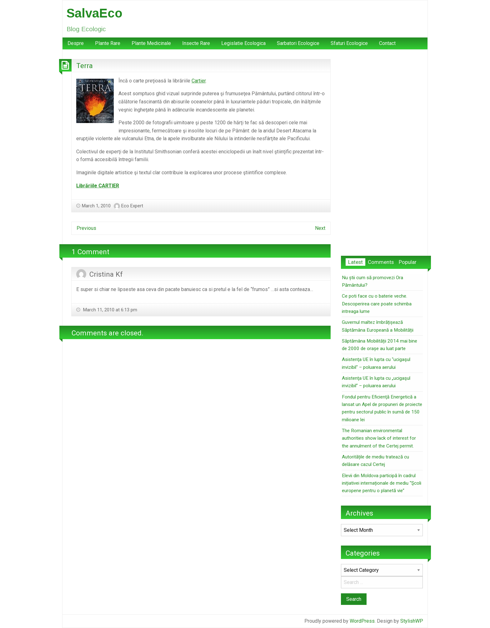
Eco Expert (132, 206)
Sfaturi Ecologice (349, 43)
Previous (86, 228)
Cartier (199, 81)
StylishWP (411, 621)
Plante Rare (107, 43)
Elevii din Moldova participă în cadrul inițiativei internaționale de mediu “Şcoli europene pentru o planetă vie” (381, 483)
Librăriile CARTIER (97, 186)
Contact (387, 43)
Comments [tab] (381, 262)
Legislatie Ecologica (243, 43)
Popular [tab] (408, 262)
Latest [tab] (355, 262)
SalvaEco (94, 13)
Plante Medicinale (151, 43)
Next (320, 228)
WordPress (362, 621)
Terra (84, 66)
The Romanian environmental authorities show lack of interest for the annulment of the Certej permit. (379, 438)
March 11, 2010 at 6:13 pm (109, 310)
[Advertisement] (382, 152)
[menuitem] (75, 43)
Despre (76, 43)
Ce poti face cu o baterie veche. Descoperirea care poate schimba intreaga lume (377, 303)
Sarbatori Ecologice (298, 43)
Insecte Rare (196, 43)
